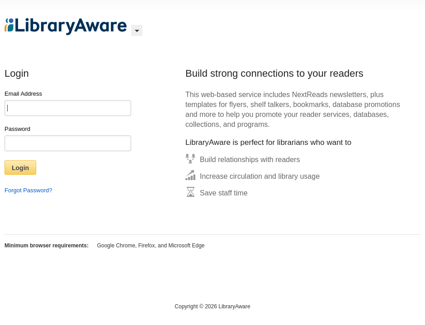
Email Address (68, 103)
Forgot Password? (28, 190)
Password (68, 138)
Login (20, 168)
